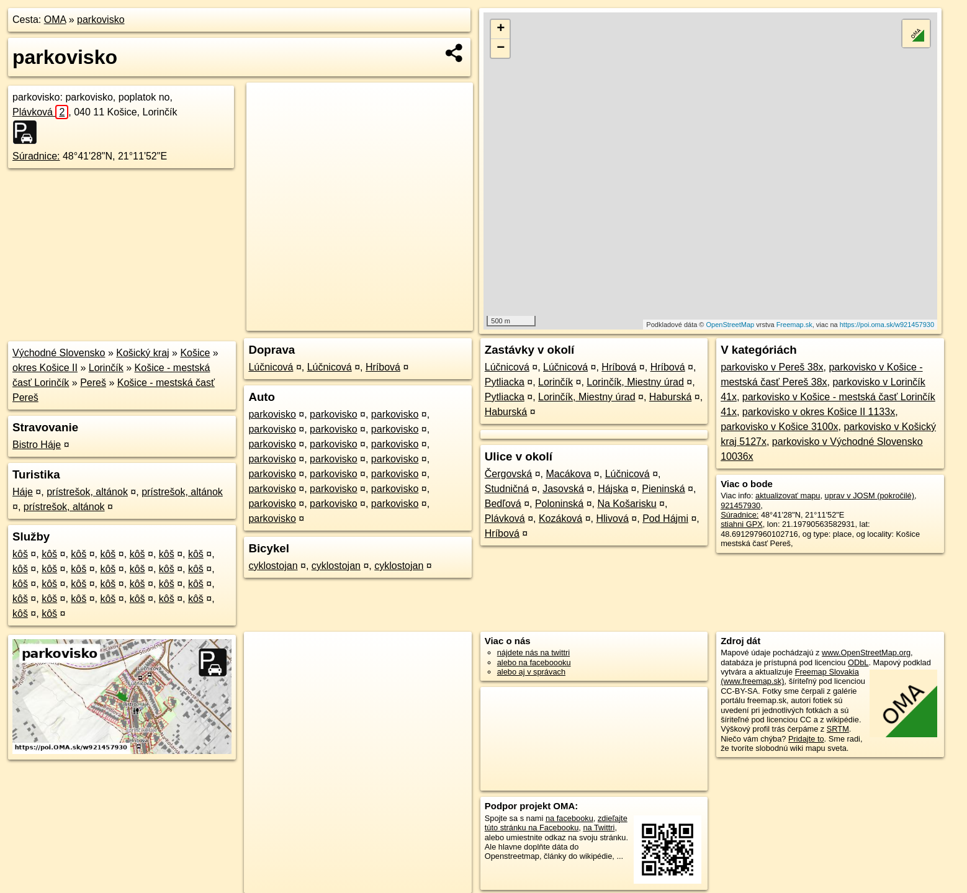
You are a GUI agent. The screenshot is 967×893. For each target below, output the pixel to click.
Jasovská (563, 488)
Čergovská (508, 474)
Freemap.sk (794, 324)
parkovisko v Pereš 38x (772, 367)
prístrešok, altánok (87, 492)
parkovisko (100, 19)
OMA (55, 19)
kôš (20, 554)
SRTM (838, 729)
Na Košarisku (626, 503)
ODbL (858, 662)
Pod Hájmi (665, 518)
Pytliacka (504, 382)
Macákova (568, 474)
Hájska (613, 488)
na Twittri (598, 827)
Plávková (40, 112)
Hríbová (383, 367)
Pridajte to (806, 738)
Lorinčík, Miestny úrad (635, 382)
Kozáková (560, 518)
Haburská (670, 397)
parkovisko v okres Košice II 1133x (818, 411)
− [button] (501, 48)
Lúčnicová (270, 367)
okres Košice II (45, 367)
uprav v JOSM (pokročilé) (869, 495)
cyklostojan (272, 565)
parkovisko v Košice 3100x (779, 426)
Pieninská (663, 488)
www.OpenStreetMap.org (866, 652)
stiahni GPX (742, 524)
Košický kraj (142, 353)
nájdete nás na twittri (533, 652)
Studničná (507, 488)
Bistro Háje (36, 444)
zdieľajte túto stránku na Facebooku (556, 823)
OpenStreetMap (730, 324)
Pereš (93, 382)
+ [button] (501, 29)
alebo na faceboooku (534, 662)
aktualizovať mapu (787, 495)
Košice (195, 353)
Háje (22, 492)
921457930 (740, 505)
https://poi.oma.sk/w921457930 (887, 324)
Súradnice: (36, 156)
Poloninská (559, 503)
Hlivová (612, 518)
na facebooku (569, 818)
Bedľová (503, 503)
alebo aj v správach (531, 671)
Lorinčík (106, 367)
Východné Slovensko (58, 353)
